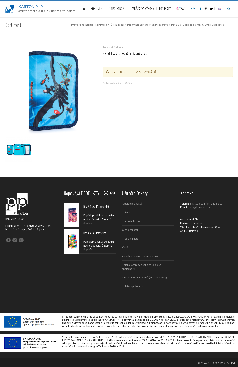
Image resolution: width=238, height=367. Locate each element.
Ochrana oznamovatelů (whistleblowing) (144, 277)
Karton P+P (30, 6)
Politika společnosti (133, 286)
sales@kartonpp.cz (199, 207)
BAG (180, 8)
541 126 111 (197, 203)
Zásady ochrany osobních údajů (140, 256)
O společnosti (130, 229)
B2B (193, 8)
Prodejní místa (130, 238)
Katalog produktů (132, 203)
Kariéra (126, 247)
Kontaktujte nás (131, 221)
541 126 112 (214, 203)
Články (126, 212)
